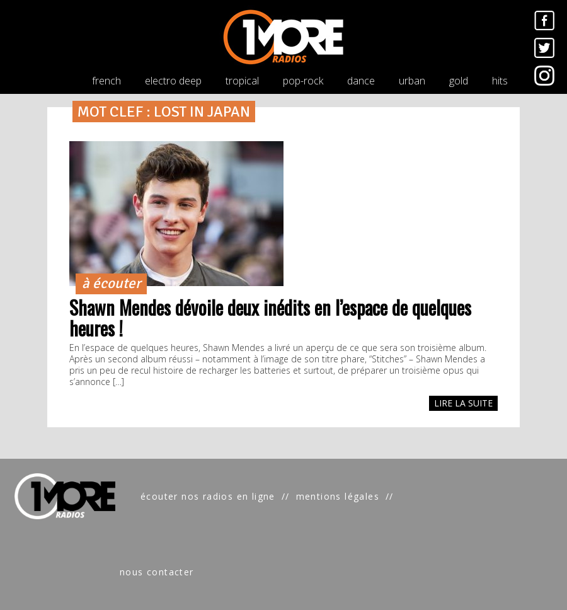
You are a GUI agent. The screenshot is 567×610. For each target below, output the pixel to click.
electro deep (173, 81)
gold (458, 81)
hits (500, 81)
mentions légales (337, 496)
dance (361, 81)
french (106, 81)
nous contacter (157, 572)
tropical (242, 81)
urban (412, 81)
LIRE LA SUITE (463, 403)
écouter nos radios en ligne (207, 496)
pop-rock (303, 81)
